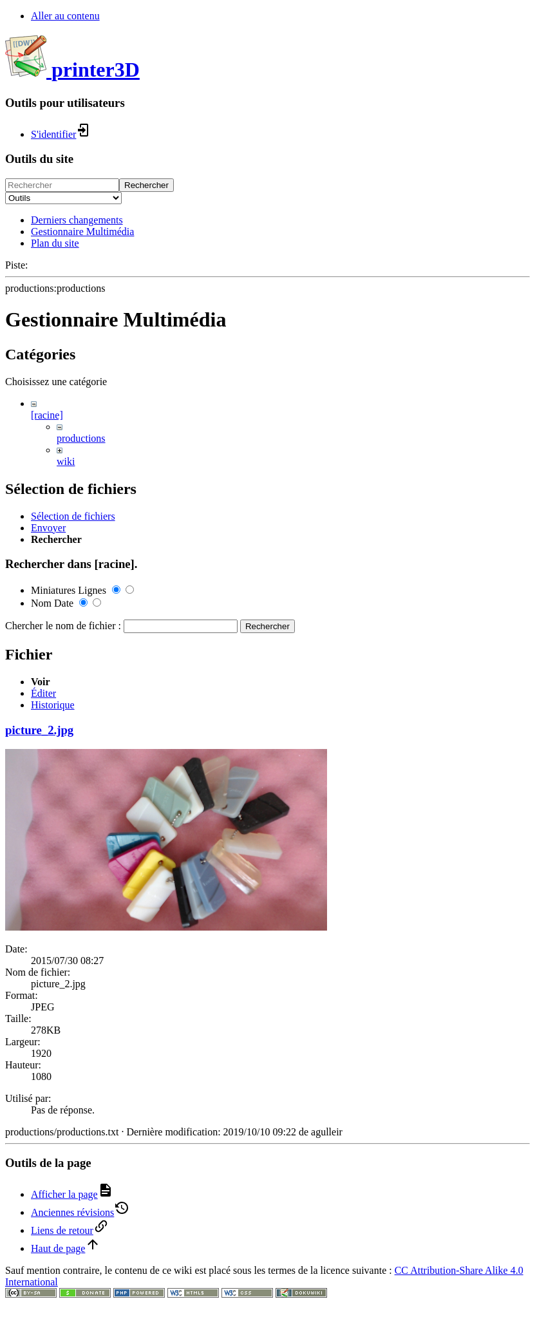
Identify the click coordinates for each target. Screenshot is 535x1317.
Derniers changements (77, 219)
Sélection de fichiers (73, 828)
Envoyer (48, 840)
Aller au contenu (65, 15)
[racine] (47, 415)
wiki (66, 461)
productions (81, 438)
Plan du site (55, 243)
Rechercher (146, 185)
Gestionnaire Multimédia (82, 231)
